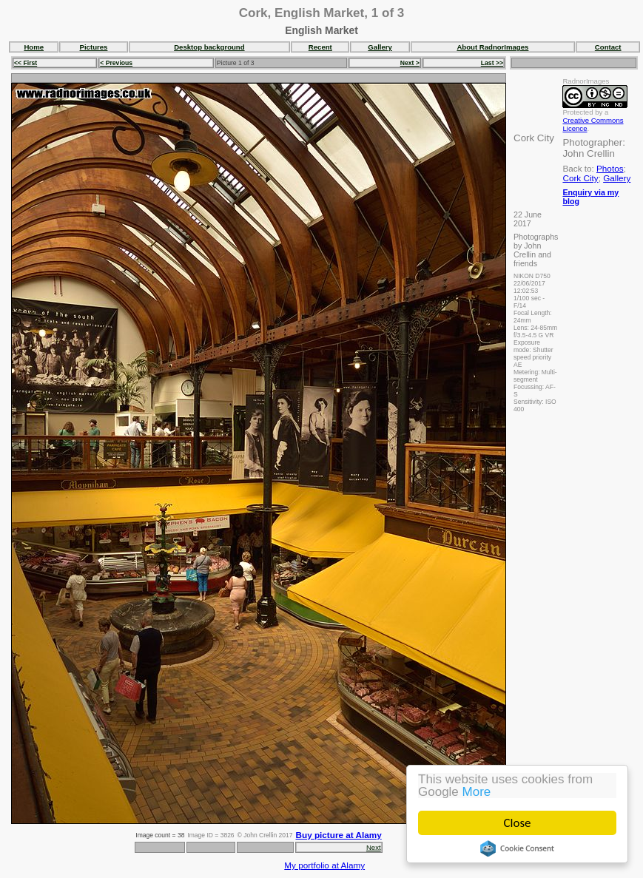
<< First (25, 63)
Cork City (580, 178)
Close (517, 823)
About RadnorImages (492, 47)
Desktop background (209, 47)
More (476, 792)
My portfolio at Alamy (324, 865)
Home (34, 47)
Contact (608, 47)
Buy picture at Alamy (339, 835)
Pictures (94, 47)
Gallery (380, 47)
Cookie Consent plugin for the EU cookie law (517, 848)
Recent (320, 47)
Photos (609, 168)
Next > (410, 63)
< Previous (116, 63)
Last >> (492, 63)
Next (373, 847)
